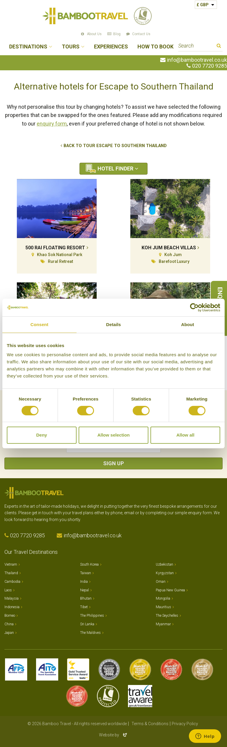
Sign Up (113, 463)
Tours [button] (71, 47)
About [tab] (187, 324)
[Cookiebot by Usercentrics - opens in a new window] (194, 307)
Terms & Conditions (150, 723)
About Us (94, 34)
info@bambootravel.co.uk (197, 60)
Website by (113, 735)
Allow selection (113, 434)
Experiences (111, 47)
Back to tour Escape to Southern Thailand (115, 145)
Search (219, 46)
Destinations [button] (28, 47)
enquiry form (52, 124)
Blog (117, 34)
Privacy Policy (185, 723)
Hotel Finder (115, 168)
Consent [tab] (39, 324)
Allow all (185, 434)
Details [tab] (113, 324)
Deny (41, 434)
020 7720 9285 (209, 66)
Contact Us (141, 34)
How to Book (155, 47)
